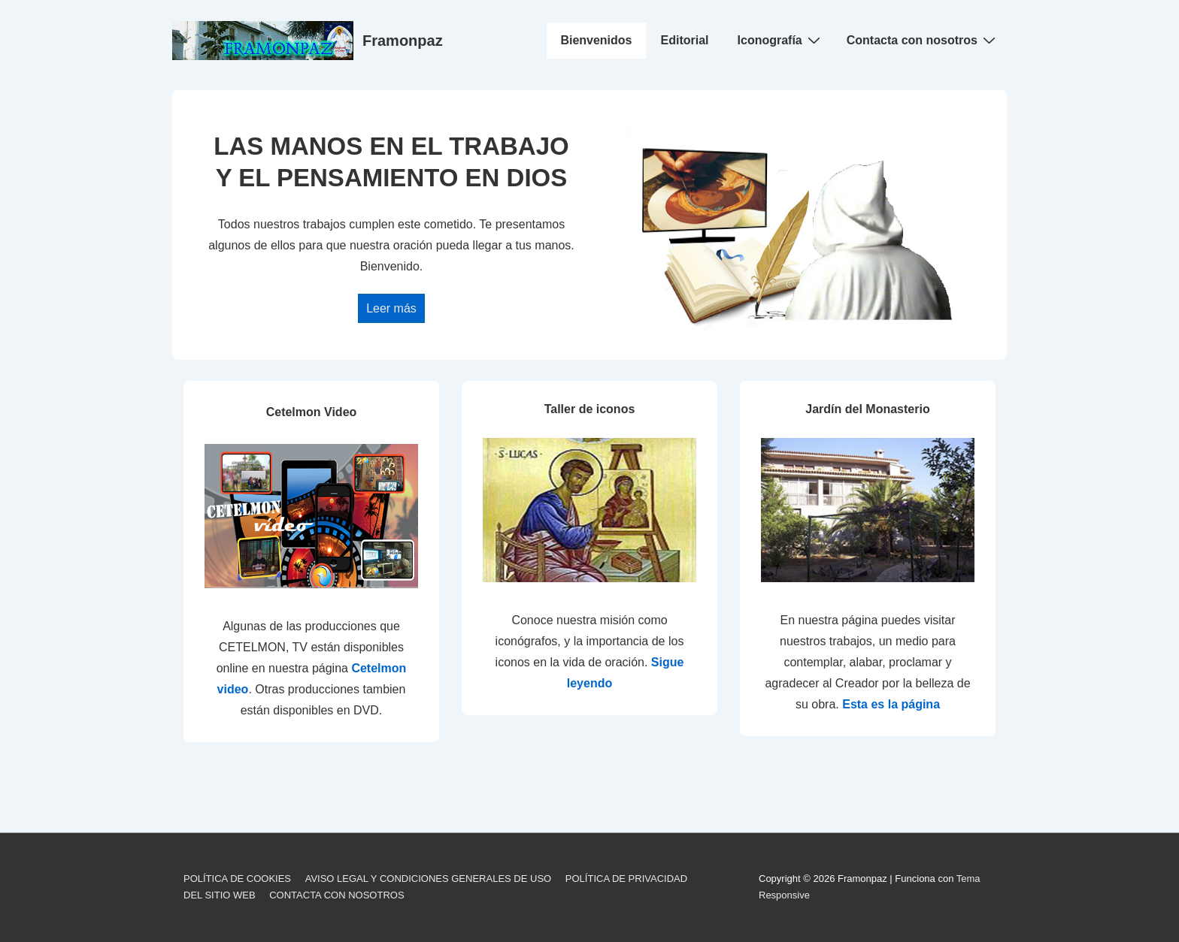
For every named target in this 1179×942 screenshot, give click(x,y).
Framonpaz (402, 40)
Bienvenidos (596, 40)
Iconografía (781, 39)
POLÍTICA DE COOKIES (237, 878)
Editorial (685, 40)
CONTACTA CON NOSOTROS (336, 895)
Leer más (391, 308)
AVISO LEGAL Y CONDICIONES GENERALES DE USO (428, 878)
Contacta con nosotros (923, 39)
